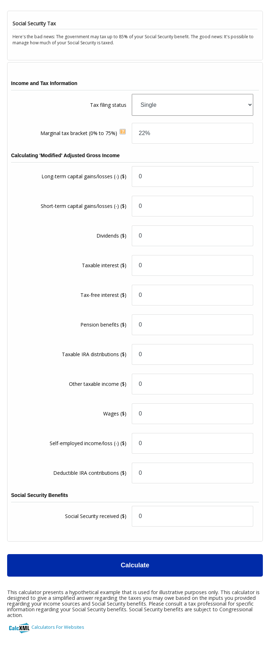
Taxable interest (104, 265)
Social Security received (95, 516)
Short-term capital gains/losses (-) (83, 206)
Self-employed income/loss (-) (88, 443)
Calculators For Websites (57, 627)
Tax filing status (108, 104)
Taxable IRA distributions (94, 354)
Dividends (111, 235)
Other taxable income (97, 383)
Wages (114, 413)
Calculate (135, 565)
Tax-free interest (103, 295)
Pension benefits (103, 324)
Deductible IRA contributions (89, 472)
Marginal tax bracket (78, 133)
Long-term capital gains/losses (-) (83, 176)
